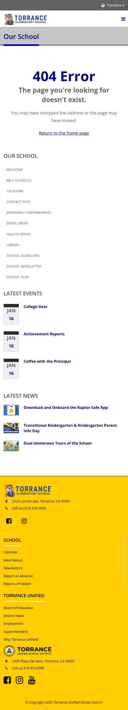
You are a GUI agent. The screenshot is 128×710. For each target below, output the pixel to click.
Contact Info (18, 201)
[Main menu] (123, 18)
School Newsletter (31, 267)
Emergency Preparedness (28, 212)
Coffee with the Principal (47, 361)
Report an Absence (18, 576)
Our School (21, 155)
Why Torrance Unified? (21, 639)
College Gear (36, 306)
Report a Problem (17, 583)
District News (14, 615)
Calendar (14, 191)
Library (12, 245)
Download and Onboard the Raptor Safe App (66, 407)
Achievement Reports (44, 334)
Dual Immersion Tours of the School (58, 443)
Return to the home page (64, 133)
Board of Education (18, 608)
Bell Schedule (19, 180)
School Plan (17, 277)
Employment (13, 623)
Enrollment (17, 223)
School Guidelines (23, 255)
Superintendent (16, 631)
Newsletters (13, 568)
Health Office (18, 234)
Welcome (14, 169)
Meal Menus (13, 560)
